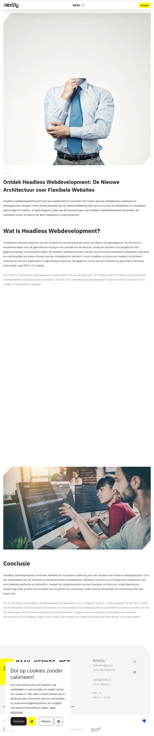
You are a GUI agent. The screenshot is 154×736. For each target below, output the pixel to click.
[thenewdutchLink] (96, 729)
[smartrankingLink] (74, 729)
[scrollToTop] (144, 721)
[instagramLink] (134, 662)
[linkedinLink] (134, 672)
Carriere (71, 706)
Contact (144, 5)
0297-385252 (102, 684)
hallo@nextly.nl (102, 679)
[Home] (11, 5)
